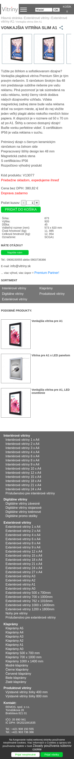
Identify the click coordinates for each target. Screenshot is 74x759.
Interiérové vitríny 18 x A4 (23, 481)
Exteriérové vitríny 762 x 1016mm (29, 601)
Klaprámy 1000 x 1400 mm (24, 661)
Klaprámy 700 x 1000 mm (23, 657)
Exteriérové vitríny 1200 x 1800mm (30, 609)
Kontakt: (10, 703)
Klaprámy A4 (14, 632)
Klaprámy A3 (14, 636)
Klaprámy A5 (14, 628)
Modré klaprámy (17, 665)
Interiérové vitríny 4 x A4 (22, 452)
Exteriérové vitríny (36, 18)
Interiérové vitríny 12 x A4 (23, 472)
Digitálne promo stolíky (21, 516)
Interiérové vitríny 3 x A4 (22, 448)
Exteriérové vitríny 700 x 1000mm (29, 597)
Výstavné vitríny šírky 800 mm (27, 696)
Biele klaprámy (16, 677)
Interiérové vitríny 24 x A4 (23, 489)
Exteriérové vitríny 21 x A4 (24, 564)
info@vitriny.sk (20, 266)
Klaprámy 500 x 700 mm (23, 653)
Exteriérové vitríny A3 (20, 576)
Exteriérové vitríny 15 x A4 (24, 555)
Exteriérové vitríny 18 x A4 (24, 559)
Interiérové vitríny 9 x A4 (22, 464)
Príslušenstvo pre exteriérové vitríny (31, 617)
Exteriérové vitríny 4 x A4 (23, 535)
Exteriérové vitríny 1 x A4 (23, 526)
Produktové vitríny (52, 293)
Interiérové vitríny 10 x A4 (23, 468)
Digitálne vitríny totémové (23, 511)
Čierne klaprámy (17, 669)
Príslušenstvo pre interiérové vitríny (30, 493)
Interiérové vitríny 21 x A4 (23, 485)
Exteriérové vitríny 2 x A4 (23, 531)
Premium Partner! (46, 272)
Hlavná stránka (11, 18)
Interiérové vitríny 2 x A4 (22, 444)
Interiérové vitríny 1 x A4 (22, 439)
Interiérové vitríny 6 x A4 (22, 456)
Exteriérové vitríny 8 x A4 (23, 543)
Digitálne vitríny (12, 293)
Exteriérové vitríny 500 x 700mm (28, 592)
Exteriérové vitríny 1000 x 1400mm (30, 605)
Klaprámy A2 (14, 640)
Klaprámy (46, 288)
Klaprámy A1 (14, 644)
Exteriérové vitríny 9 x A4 (23, 547)
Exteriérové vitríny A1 (20, 584)
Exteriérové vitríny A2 (20, 580)
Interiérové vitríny (14, 288)
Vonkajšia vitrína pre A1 (47, 321)
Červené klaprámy (18, 673)
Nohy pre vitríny (17, 613)
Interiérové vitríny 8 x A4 (22, 460)
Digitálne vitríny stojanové (23, 507)
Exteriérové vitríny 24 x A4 (24, 568)
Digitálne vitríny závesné (23, 503)
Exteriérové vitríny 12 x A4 (24, 551)
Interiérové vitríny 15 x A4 (23, 476)
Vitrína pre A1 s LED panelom (51, 355)
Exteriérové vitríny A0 (20, 588)
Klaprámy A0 (14, 649)
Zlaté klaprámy (16, 682)
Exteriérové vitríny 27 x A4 (24, 572)
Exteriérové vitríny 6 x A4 (23, 539)
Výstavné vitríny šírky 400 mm (27, 692)
